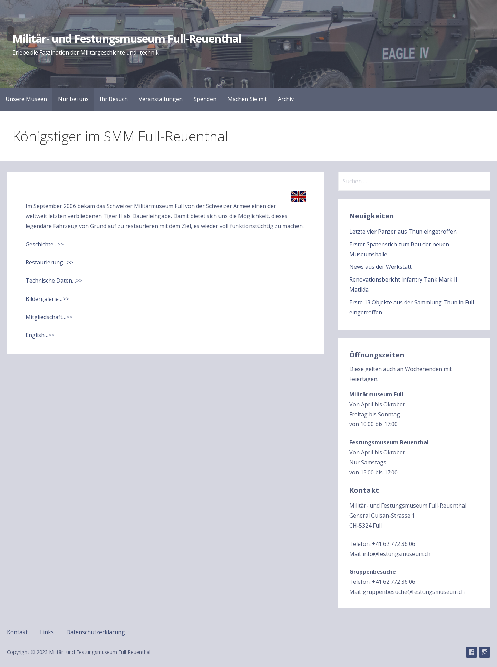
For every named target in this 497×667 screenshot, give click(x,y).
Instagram (484, 652)
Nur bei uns (73, 99)
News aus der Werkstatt (380, 267)
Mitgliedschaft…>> (49, 317)
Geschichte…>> (45, 244)
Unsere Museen (26, 99)
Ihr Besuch (114, 99)
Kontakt (17, 632)
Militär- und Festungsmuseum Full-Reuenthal (126, 38)
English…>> (40, 335)
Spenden (205, 99)
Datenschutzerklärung (95, 632)
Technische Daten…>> (54, 280)
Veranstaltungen (161, 99)
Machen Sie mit (247, 99)
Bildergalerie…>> (47, 299)
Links (47, 632)
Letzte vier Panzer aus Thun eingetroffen (403, 231)
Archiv (286, 99)
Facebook (471, 652)
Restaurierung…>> (49, 262)
